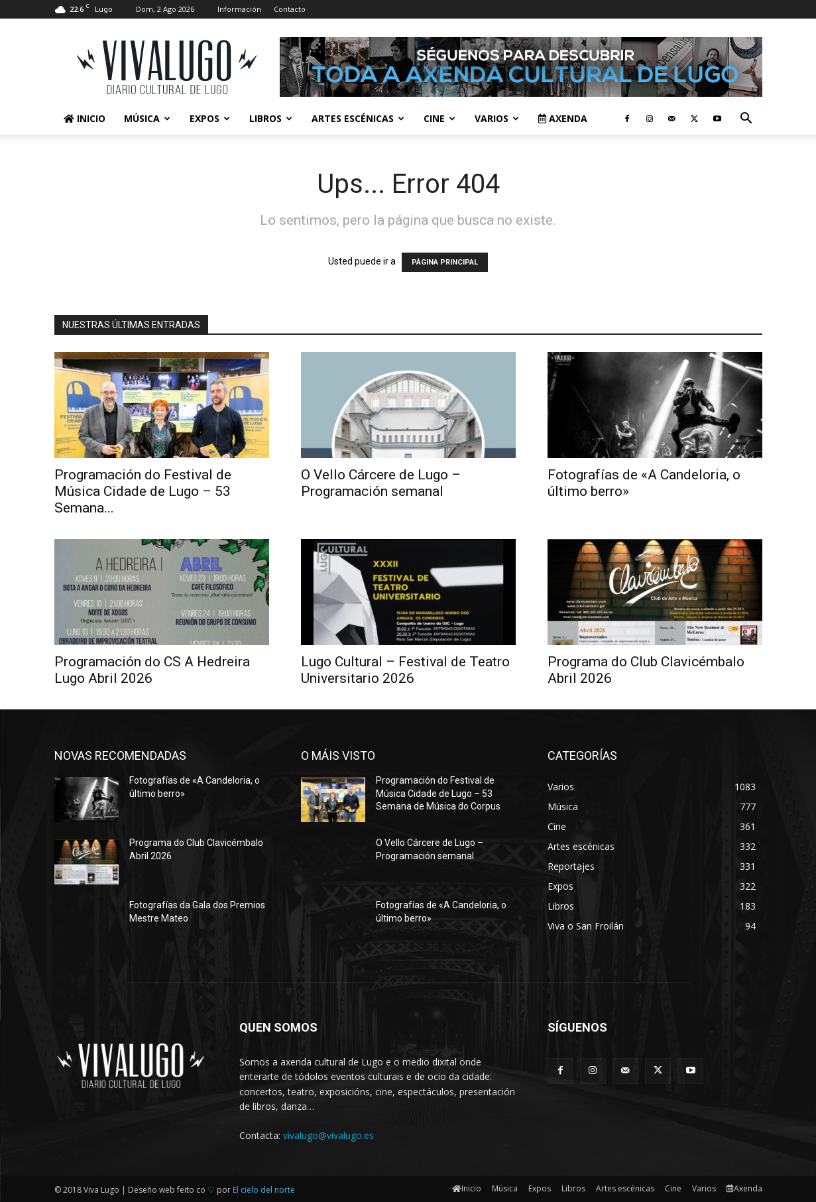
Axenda (562, 118)
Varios (497, 118)
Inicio (84, 118)
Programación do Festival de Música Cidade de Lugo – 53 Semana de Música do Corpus (438, 793)
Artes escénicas (358, 118)
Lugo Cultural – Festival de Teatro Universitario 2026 (405, 670)
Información (239, 9)
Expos (210, 118)
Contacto (290, 9)
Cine (439, 118)
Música (147, 118)
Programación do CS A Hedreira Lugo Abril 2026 (152, 670)
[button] (746, 119)
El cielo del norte (264, 1189)
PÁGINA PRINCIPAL (445, 262)
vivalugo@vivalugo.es (328, 1135)
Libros (270, 118)
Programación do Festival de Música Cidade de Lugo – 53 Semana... (142, 491)
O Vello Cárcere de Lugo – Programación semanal (381, 483)
